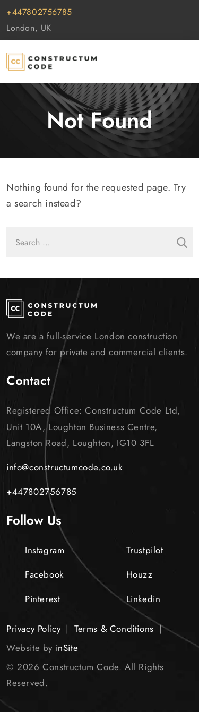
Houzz (130, 574)
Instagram (35, 550)
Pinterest (33, 599)
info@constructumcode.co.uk (64, 467)
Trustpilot (135, 550)
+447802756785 (39, 12)
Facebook (35, 574)
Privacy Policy (33, 628)
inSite (67, 647)
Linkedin (134, 599)
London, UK (28, 28)
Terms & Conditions (114, 628)
